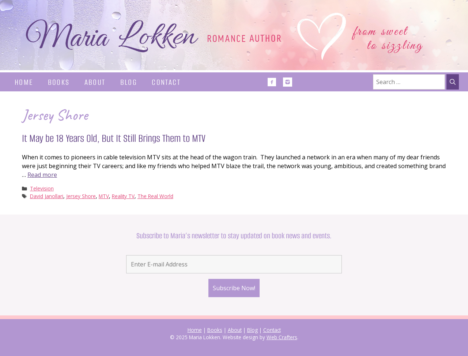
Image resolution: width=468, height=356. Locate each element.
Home (24, 82)
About (95, 82)
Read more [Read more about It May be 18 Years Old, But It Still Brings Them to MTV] (42, 175)
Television (42, 188)
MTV (104, 196)
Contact (166, 82)
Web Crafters (282, 337)
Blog (128, 82)
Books (59, 82)
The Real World (155, 196)
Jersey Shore (81, 196)
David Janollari (46, 196)
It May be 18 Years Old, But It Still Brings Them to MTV (113, 138)
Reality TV (123, 196)
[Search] (452, 82)
